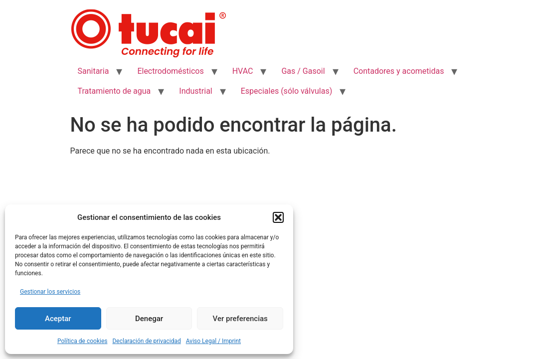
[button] (278, 217)
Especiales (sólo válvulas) (286, 91)
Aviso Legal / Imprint (213, 341)
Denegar (149, 318)
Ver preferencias (240, 318)
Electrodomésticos (170, 71)
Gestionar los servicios (50, 291)
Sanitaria (93, 71)
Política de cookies (82, 341)
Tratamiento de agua (114, 91)
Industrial (195, 91)
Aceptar (58, 318)
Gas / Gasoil (303, 71)
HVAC (242, 71)
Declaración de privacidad (146, 341)
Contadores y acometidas (399, 71)
